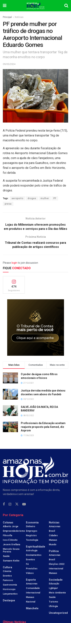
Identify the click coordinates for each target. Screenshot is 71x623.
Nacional (30, 602)
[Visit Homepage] (35, 5)
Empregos (31, 531)
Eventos (7, 576)
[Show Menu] (4, 5)
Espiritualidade (35, 546)
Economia (32, 522)
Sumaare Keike (11, 561)
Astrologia (31, 551)
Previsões (31, 569)
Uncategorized (58, 613)
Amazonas (31, 584)
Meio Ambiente (57, 593)
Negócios (31, 536)
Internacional (33, 593)
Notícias (19, 17)
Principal (7, 17)
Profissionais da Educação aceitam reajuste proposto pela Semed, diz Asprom (43, 427)
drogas (32, 198)
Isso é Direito (10, 540)
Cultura (7, 567)
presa (8, 204)
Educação (54, 584)
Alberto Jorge (10, 527)
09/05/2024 (9, 64)
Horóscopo (9, 589)
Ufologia (53, 606)
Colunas (8, 522)
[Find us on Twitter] (17, 504)
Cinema (7, 571)
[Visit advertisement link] (35, 328)
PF (54, 198)
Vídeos (30, 573)
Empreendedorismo (14, 531)
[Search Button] (66, 5)
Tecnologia (32, 540)
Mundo (52, 545)
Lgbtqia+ (53, 588)
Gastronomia (10, 585)
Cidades (53, 536)
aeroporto (17, 198)
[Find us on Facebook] (4, 504)
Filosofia (7, 536)
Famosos (8, 580)
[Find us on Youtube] (24, 504)
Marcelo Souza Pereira (11, 550)
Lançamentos (10, 594)
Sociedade (55, 580)
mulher (45, 198)
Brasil (52, 531)
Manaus (30, 597)
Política (54, 551)
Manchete (32, 608)
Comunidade (33, 588)
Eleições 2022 (56, 564)
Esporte (31, 580)
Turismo (53, 602)
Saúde (6, 556)
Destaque (9, 600)
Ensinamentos (33, 555)
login (14, 262)
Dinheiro (30, 527)
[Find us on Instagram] (10, 504)
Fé (27, 564)
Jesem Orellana (11, 545)
